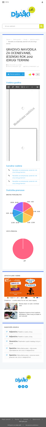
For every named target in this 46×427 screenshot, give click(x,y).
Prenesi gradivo (14, 74)
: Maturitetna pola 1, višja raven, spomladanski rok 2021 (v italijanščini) (21, 349)
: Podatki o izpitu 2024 (19, 332)
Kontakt (25, 419)
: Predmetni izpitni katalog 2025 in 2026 (23, 342)
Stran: (18, 87)
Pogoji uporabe (6, 419)
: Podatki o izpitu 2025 (19, 336)
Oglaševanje (36, 419)
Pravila (17, 419)
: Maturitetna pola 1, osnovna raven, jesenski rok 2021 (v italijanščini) (22, 356)
